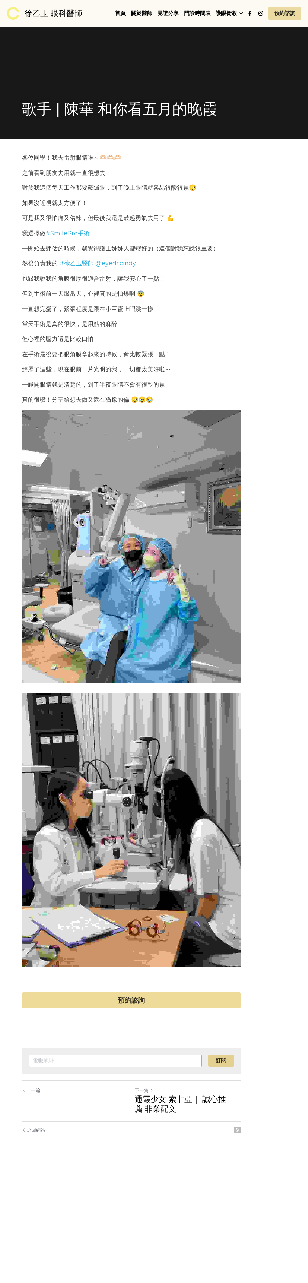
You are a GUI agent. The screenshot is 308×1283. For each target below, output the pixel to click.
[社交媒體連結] (250, 13)
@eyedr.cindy (116, 263)
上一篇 (31, 1203)
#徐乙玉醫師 (77, 263)
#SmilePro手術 (68, 233)
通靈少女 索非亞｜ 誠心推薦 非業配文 (220, 1217)
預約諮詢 (284, 13)
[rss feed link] (282, 1243)
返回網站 (34, 1243)
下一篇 (166, 1203)
